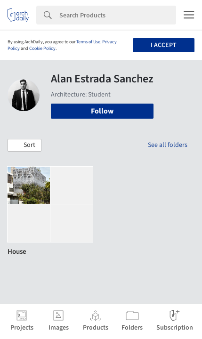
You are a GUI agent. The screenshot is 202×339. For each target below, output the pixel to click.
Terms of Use (88, 42)
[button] (24, 145)
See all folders (167, 145)
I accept (164, 45)
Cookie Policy (42, 48)
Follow (102, 111)
